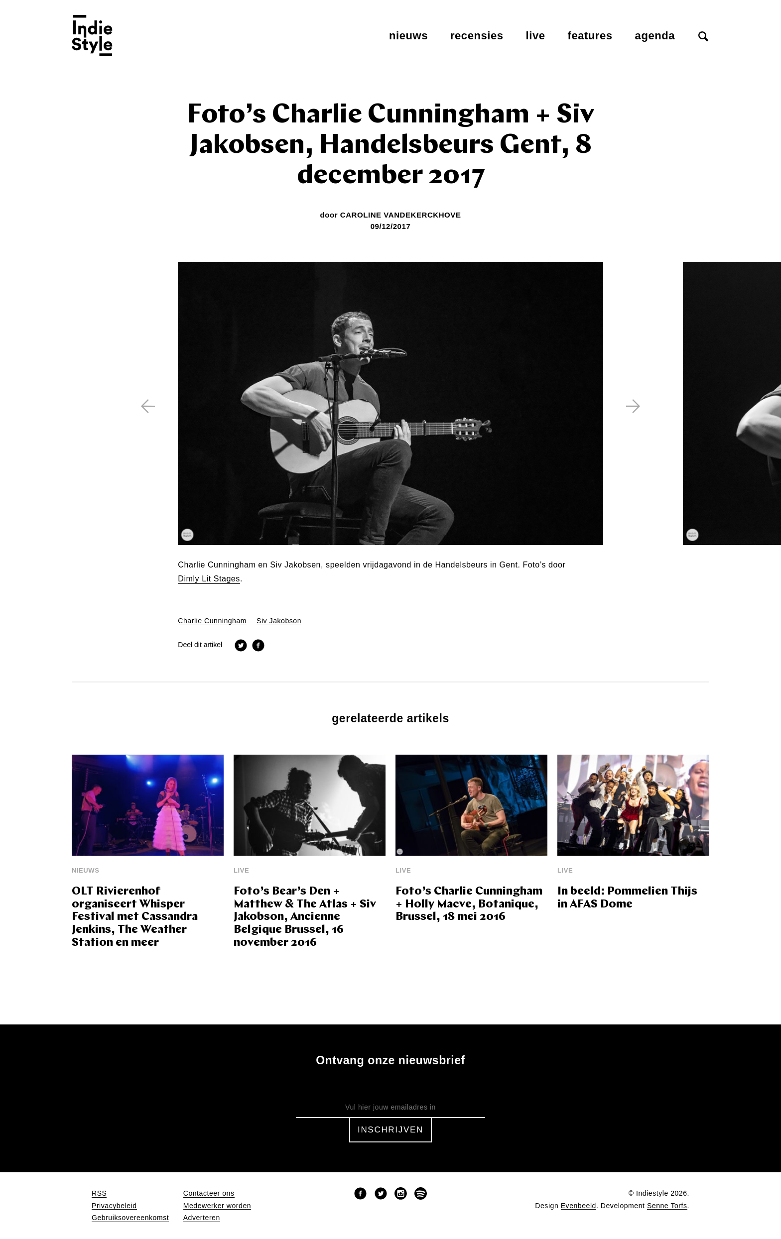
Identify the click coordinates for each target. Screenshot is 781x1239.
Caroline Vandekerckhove (400, 215)
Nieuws (408, 35)
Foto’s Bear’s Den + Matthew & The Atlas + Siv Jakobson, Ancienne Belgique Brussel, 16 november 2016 (305, 917)
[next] (633, 406)
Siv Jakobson (279, 621)
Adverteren (201, 1218)
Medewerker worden (217, 1206)
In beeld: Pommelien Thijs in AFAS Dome (627, 898)
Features (590, 35)
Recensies (477, 35)
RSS (99, 1193)
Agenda (655, 35)
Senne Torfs (667, 1206)
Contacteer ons (209, 1193)
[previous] (148, 406)
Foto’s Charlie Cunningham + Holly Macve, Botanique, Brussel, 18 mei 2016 (468, 904)
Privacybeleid (114, 1206)
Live (535, 35)
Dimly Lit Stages (209, 579)
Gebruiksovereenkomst (130, 1218)
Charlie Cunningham (212, 621)
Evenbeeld (578, 1206)
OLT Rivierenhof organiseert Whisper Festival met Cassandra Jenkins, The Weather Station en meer (135, 917)
